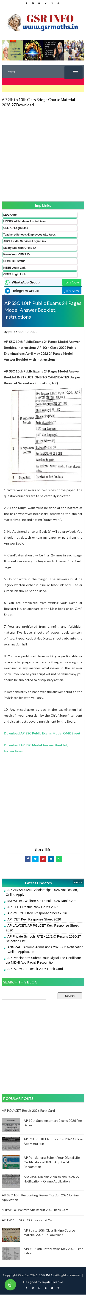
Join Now (72, 282)
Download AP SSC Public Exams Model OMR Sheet (42, 734)
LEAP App (10, 214)
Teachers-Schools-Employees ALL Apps (29, 234)
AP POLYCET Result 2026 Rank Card (35, 969)
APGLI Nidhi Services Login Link (24, 241)
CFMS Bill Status (14, 261)
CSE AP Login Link (15, 228)
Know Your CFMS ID (16, 254)
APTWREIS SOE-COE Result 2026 (27, 1220)
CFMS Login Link (14, 274)
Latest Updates (38, 883)
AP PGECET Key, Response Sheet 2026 (37, 913)
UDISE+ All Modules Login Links (24, 221)
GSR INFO (46, 1275)
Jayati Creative (52, 1282)
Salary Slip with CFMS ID (19, 247)
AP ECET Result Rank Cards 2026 (32, 907)
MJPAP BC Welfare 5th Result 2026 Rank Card (42, 901)
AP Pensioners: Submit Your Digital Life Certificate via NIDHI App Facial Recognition (52, 1162)
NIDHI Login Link (14, 267)
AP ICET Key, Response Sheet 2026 (34, 920)
